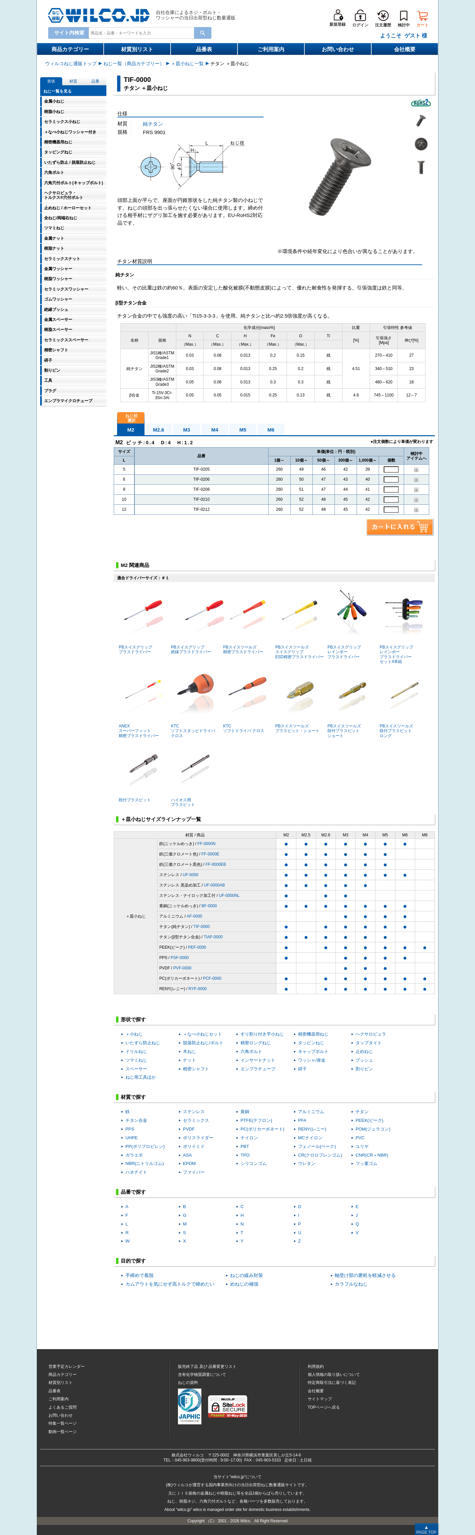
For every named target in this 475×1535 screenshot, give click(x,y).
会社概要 (404, 49)
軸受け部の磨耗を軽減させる (365, 1275)
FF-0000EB (215, 864)
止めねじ (364, 1051)
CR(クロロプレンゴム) (320, 1155)
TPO (245, 1155)
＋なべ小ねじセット (202, 1034)
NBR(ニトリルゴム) (144, 1163)
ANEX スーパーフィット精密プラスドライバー (141, 703)
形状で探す (133, 1019)
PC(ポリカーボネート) (262, 1129)
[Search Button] (202, 33)
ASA (187, 1155)
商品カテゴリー (70, 49)
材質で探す (133, 1097)
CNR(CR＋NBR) (372, 1155)
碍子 (302, 1068)
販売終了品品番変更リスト (207, 1366)
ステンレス (194, 1111)
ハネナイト (136, 1172)
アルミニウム (311, 1111)
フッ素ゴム (366, 1163)
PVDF (189, 1129)
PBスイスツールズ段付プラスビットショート (349, 703)
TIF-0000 (201, 926)
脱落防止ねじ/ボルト (203, 1042)
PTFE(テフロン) (256, 1120)
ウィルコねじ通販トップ (71, 63)
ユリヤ (362, 1146)
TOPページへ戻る (324, 1407)
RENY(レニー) (312, 1129)
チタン (362, 1111)
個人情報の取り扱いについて (334, 1374)
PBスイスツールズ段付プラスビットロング (402, 703)
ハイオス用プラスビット (193, 774)
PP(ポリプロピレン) (145, 1146)
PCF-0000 (212, 978)
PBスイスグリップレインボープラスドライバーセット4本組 (402, 626)
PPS (129, 1129)
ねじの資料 (188, 1382)
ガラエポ (134, 1155)
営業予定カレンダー (67, 1366)
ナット (189, 1060)
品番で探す (133, 1192)
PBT (245, 1146)
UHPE (131, 1137)
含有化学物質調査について (202, 1374)
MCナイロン (310, 1137)
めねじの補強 (244, 1284)
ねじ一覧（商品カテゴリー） (133, 63)
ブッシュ (364, 1060)
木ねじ (189, 1051)
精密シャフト (196, 1068)
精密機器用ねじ (313, 1034)
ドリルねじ (136, 1051)
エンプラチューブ (258, 1068)
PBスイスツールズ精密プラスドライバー (245, 622)
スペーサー (136, 1068)
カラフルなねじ (351, 1284)
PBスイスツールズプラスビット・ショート (297, 700)
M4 (214, 430)
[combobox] (143, 32)
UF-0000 (190, 874)
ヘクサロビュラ (371, 1034)
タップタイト (369, 1042)
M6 (271, 430)
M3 (186, 430)
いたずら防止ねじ (142, 1042)
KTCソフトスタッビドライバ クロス (193, 703)
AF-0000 (194, 916)
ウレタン (306, 1163)
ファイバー (194, 1172)
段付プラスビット (141, 771)
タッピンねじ (311, 1042)
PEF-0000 (197, 947)
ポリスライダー (198, 1137)
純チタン (153, 124)
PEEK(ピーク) (369, 1120)
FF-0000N (206, 843)
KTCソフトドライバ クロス (245, 700)
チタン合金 (136, 1120)
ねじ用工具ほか (140, 1077)
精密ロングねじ (256, 1042)
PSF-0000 (180, 957)
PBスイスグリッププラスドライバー (141, 622)
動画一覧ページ (63, 1431)
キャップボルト (313, 1051)
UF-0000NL (229, 895)
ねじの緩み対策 (246, 1275)
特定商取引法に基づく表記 (332, 1382)
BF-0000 (209, 906)
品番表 (204, 49)
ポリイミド (194, 1146)
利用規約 (316, 1366)
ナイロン (249, 1137)
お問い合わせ (338, 49)
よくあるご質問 (63, 1407)
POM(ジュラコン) (373, 1129)
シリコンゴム (254, 1163)
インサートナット (258, 1060)
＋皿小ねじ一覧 (187, 63)
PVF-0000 (182, 968)
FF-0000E (210, 854)
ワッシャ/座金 (311, 1060)
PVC (360, 1137)
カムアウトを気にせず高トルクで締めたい (169, 1284)
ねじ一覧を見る (57, 91)
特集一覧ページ (63, 1423)
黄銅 (245, 1111)
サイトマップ (320, 1399)
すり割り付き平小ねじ (262, 1034)
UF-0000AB (214, 885)
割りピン (364, 1068)
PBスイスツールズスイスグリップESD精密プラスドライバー (299, 624)
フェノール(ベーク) (317, 1146)
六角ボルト (251, 1051)
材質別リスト (137, 49)
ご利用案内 (271, 49)
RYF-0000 (198, 988)
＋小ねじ (134, 1034)
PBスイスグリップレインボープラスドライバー (349, 624)
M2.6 (158, 430)
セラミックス (196, 1120)
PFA (302, 1120)
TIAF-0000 (213, 937)
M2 (130, 430)
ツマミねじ (136, 1060)
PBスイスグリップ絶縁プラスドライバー (197, 622)
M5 (243, 430)
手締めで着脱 (139, 1275)
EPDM (189, 1163)
